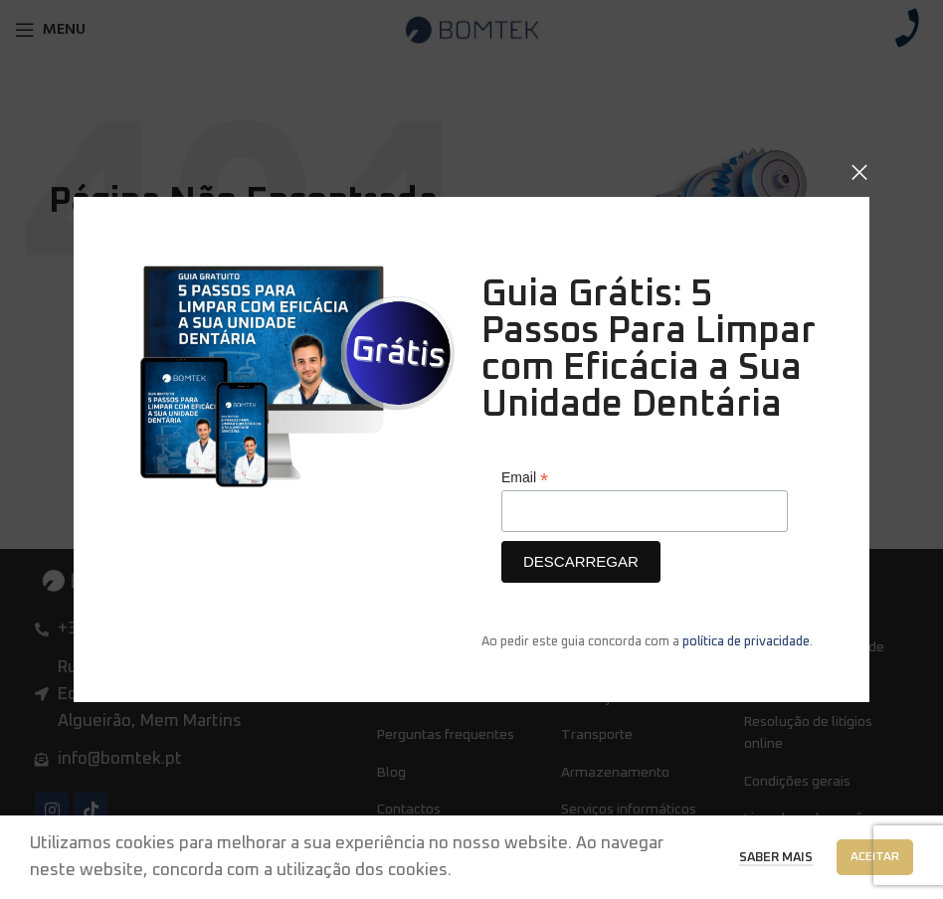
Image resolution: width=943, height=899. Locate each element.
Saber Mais (776, 857)
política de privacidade (746, 641)
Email (524, 477)
